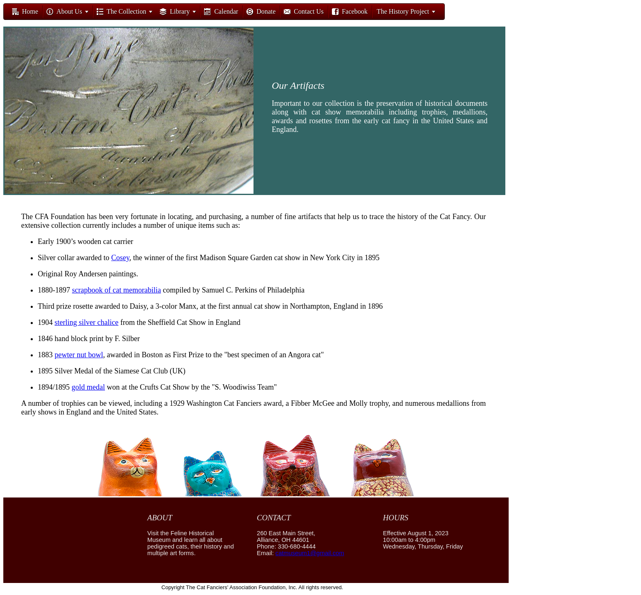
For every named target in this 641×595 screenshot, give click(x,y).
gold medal (88, 387)
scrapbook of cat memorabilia (116, 290)
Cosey (120, 258)
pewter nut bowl (79, 355)
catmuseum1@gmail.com (309, 553)
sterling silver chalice (87, 322)
